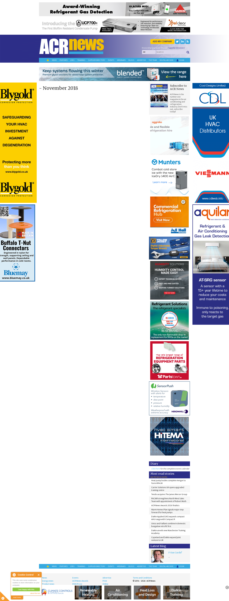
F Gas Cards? (175, 552)
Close (39, 575)
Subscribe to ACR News (178, 87)
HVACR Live (77, 584)
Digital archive (166, 60)
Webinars (121, 60)
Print (105, 581)
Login (180, 60)
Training (81, 60)
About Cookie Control (14, 574)
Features (64, 60)
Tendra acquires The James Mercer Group (169, 494)
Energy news (47, 581)
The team (153, 60)
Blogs (131, 60)
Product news (48, 584)
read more (17, 597)
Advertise (141, 60)
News (54, 60)
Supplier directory (96, 60)
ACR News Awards (80, 581)
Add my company (162, 41)
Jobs (72, 60)
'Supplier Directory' (176, 48)
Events (111, 60)
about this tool (35, 593)
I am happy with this (26, 589)
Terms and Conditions (142, 578)
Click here (155, 469)
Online (105, 584)
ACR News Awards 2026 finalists (165, 505)
